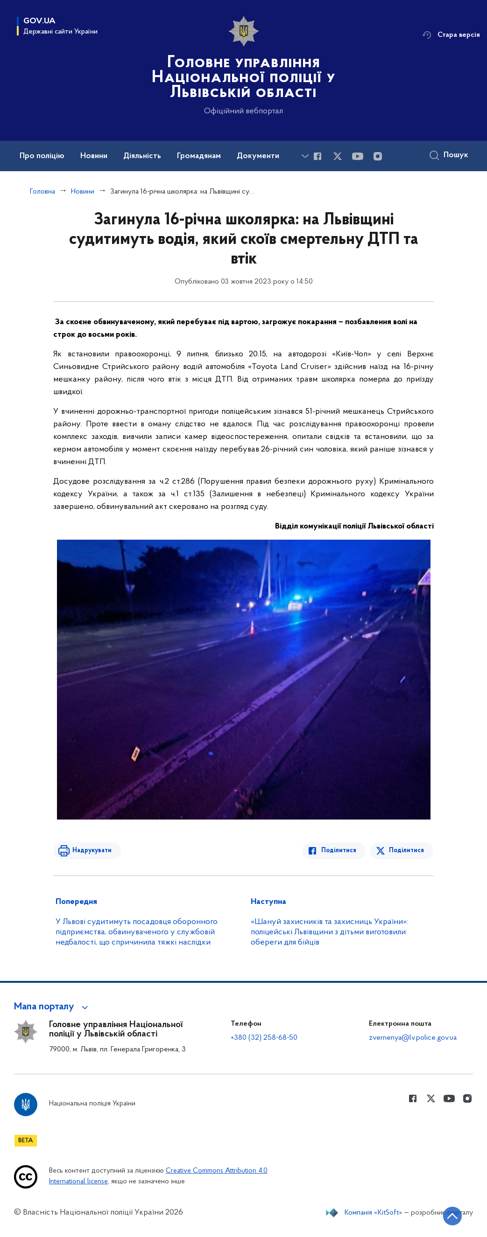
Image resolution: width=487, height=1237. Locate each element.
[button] (52, 1007)
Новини (82, 191)
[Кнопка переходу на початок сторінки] (452, 1216)
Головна (42, 191)
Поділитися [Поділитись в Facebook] (339, 850)
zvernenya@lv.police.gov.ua (413, 1038)
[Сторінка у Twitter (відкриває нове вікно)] (337, 156)
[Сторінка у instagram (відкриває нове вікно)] (377, 156)
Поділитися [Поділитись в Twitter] (406, 850)
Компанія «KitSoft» (373, 1212)
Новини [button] (93, 156)
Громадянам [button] (199, 156)
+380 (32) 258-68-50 (264, 1038)
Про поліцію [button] (42, 156)
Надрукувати (91, 850)
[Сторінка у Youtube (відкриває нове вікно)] (357, 156)
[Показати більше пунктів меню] (305, 156)
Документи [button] (258, 156)
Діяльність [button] (142, 156)
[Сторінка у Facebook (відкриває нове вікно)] (317, 156)
